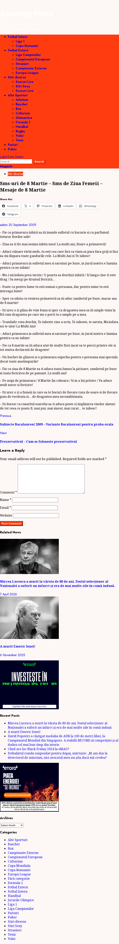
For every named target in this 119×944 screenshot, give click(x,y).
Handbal (22, 126)
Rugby (20, 131)
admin (4, 225)
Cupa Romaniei (27, 46)
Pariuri (13, 144)
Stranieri (22, 64)
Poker (12, 149)
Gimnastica (24, 118)
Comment (8, 492)
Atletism (22, 100)
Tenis (20, 140)
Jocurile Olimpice (21, 900)
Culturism (23, 113)
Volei (19, 135)
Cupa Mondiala (19, 865)
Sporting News (27, 13)
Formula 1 (23, 122)
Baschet (21, 104)
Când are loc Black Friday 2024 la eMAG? (38, 749)
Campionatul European (33, 59)
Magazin (6, 166)
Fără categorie (19, 878)
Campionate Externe (31, 68)
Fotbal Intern (17, 37)
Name (5, 500)
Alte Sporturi (17, 95)
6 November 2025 (12, 655)
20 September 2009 (22, 225)
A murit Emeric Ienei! (17, 646)
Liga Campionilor (28, 55)
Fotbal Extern (18, 50)
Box (18, 109)
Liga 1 (20, 41)
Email (5, 507)
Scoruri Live (25, 82)
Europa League (27, 73)
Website (6, 515)
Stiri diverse (17, 77)
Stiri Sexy (23, 86)
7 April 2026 (8, 594)
